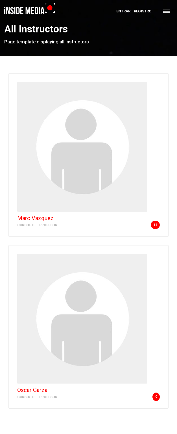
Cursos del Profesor (37, 225)
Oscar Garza (32, 390)
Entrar (123, 11)
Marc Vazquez (35, 218)
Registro (142, 11)
